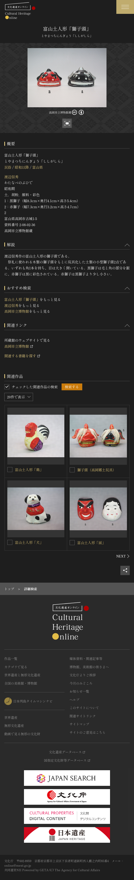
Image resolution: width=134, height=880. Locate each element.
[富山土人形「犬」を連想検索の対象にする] (9, 542)
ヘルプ (74, 699)
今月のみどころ (81, 683)
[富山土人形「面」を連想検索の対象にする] (72, 542)
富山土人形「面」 (91, 542)
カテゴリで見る (15, 666)
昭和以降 (22, 167)
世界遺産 (10, 717)
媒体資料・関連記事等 (86, 658)
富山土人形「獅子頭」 (22, 299)
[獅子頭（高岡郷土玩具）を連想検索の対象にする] (72, 469)
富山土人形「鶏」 (29, 469)
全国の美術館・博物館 (20, 683)
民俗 (7, 167)
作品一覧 (10, 658)
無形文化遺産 (14, 725)
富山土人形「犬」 (29, 542)
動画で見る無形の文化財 (22, 733)
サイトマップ (79, 724)
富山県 (37, 167)
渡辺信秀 (11, 176)
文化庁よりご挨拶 (83, 675)
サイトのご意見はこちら (88, 732)
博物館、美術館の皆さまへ (89, 666)
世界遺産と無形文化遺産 (22, 675)
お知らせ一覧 (79, 691)
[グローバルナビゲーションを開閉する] (125, 7)
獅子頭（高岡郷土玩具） (96, 469)
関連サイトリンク (83, 716)
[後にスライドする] (123, 556)
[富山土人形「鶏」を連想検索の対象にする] (9, 469)
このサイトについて (84, 707)
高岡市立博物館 (16, 311)
